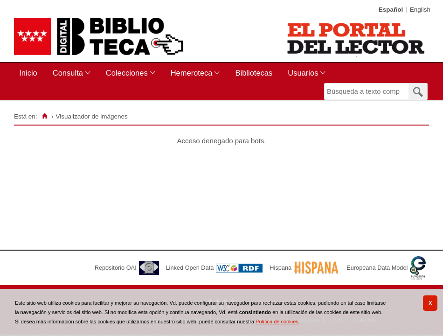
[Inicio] (44, 116)
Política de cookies (277, 321)
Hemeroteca (192, 73)
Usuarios (303, 73)
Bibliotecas (253, 73)
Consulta (68, 73)
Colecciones (127, 73)
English (420, 9)
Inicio (28, 73)
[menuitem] (30, 73)
